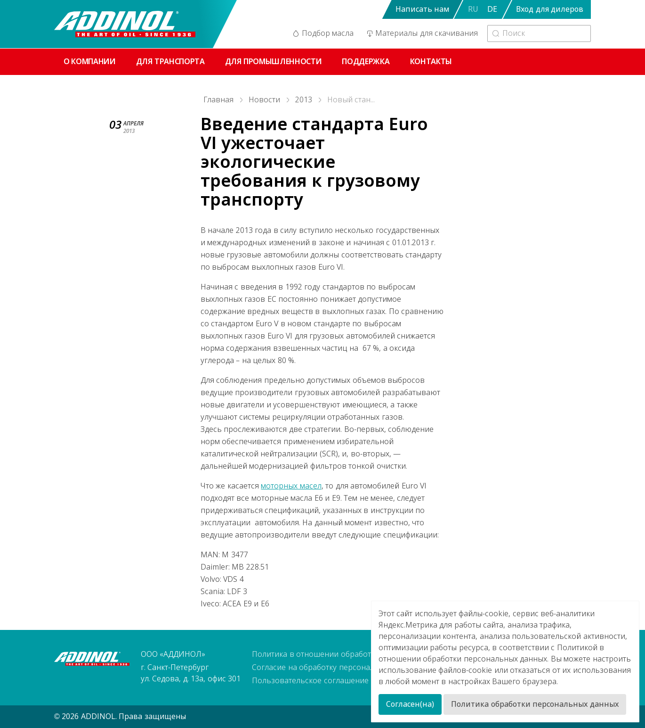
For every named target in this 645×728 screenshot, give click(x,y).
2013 (303, 100)
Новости (264, 100)
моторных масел (291, 486)
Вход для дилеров (549, 9)
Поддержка (365, 62)
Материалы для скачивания (421, 33)
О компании (90, 62)
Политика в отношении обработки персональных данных (358, 654)
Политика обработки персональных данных (534, 704)
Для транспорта (170, 62)
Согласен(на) (410, 704)
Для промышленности (273, 62)
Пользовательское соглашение (310, 681)
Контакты (431, 62)
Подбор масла (322, 33)
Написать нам (422, 9)
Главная (218, 100)
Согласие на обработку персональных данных (337, 667)
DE (492, 9)
